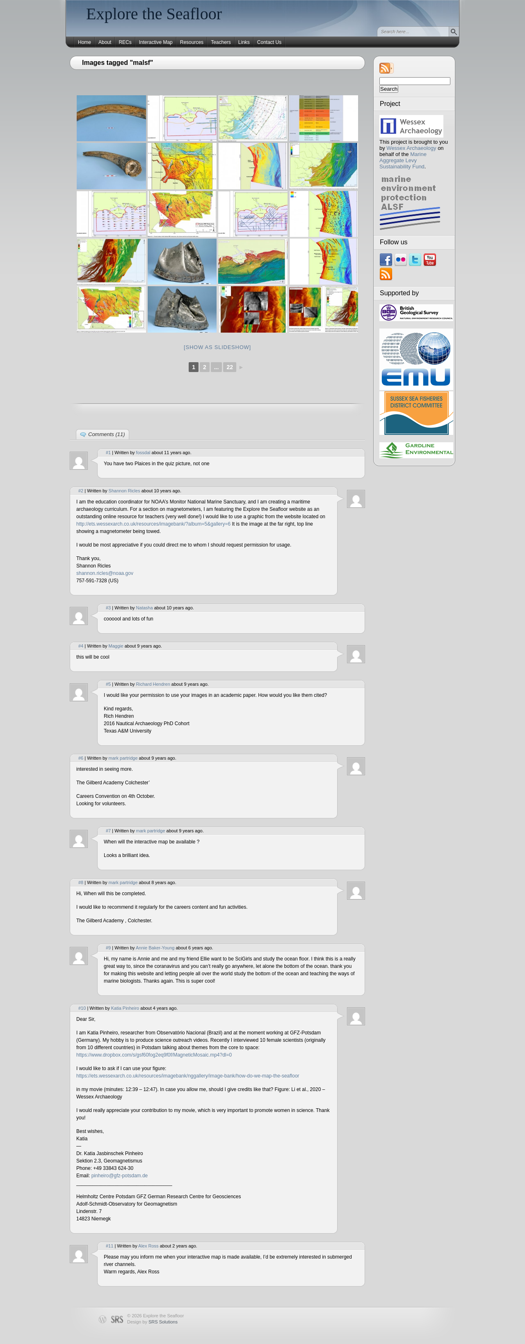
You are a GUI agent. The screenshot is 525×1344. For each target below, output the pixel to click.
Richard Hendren (153, 684)
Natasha (144, 607)
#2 (80, 490)
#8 (80, 882)
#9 (108, 947)
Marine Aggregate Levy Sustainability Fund (403, 160)
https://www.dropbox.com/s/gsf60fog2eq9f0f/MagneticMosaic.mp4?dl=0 (154, 1055)
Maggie (116, 645)
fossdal (143, 452)
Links (244, 42)
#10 (82, 1008)
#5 (108, 684)
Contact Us (269, 42)
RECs (125, 42)
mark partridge (123, 758)
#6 (80, 758)
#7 (108, 830)
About (104, 42)
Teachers (221, 42)
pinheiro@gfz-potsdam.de (119, 1176)
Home (84, 42)
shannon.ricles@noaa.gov (104, 573)
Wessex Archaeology (411, 148)
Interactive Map (156, 42)
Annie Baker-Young (155, 947)
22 (229, 367)
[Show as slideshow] (217, 347)
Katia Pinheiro (125, 1008)
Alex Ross (148, 1245)
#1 (108, 452)
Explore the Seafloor (154, 14)
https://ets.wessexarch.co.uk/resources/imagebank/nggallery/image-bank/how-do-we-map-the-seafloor (187, 1076)
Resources (191, 42)
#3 (108, 607)
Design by (152, 1321)
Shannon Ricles (124, 490)
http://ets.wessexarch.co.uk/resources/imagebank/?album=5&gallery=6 (153, 524)
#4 (80, 645)
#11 (109, 1245)
